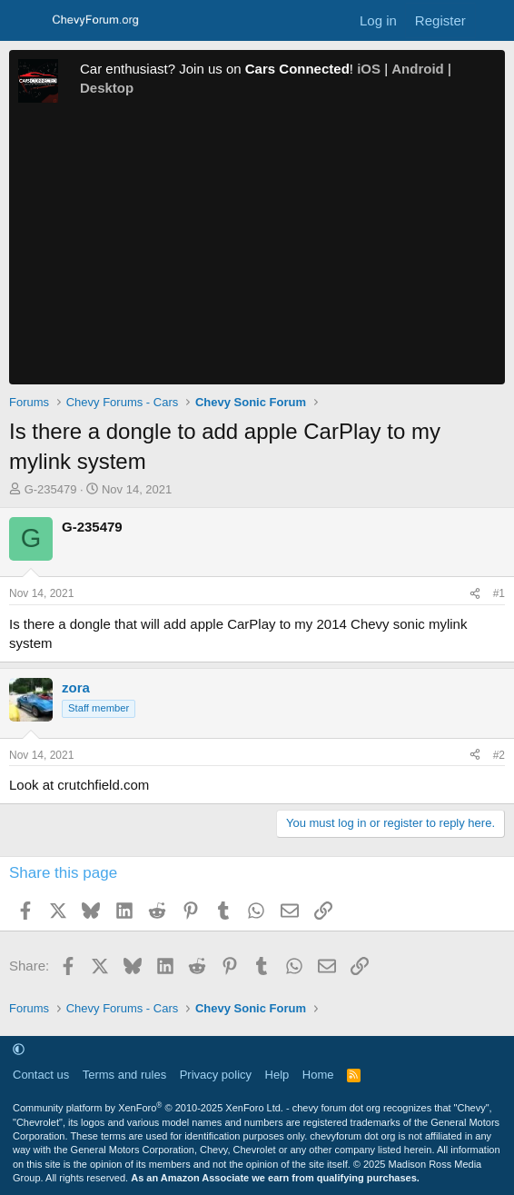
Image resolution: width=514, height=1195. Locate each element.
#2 (499, 755)
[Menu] (25, 21)
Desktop (106, 87)
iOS (369, 68)
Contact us (41, 1074)
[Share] (475, 593)
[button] (18, 1049)
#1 (499, 593)
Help (277, 1074)
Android (417, 68)
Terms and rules (124, 1074)
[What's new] (492, 20)
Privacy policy (216, 1074)
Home (318, 1074)
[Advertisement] (257, 248)
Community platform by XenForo (148, 1107)
